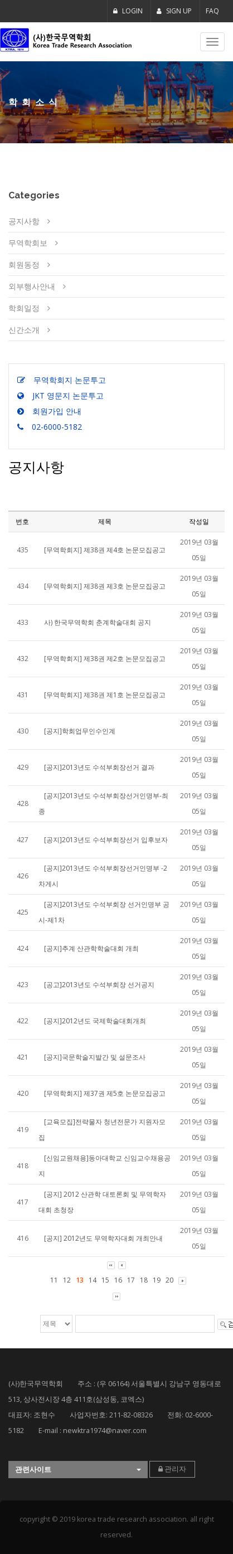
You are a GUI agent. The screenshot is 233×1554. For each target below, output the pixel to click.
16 (118, 1280)
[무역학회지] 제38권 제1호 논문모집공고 (105, 695)
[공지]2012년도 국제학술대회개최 (95, 1021)
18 (144, 1280)
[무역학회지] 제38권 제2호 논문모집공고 (105, 658)
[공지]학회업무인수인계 (79, 731)
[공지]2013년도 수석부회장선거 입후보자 (106, 839)
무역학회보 (27, 242)
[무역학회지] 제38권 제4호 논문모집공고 (105, 550)
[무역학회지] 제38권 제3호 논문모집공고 (105, 586)
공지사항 (24, 221)
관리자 (172, 1469)
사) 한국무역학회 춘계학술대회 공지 (97, 622)
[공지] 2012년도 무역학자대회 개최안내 (103, 1238)
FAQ (212, 11)
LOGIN (128, 11)
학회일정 (24, 308)
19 (157, 1280)
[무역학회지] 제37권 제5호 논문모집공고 (105, 1093)
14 (92, 1280)
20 (169, 1280)
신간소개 (24, 329)
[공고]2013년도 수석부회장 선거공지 (99, 984)
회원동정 (24, 264)
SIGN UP (174, 11)
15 (105, 1280)
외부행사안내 (31, 286)
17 (131, 1280)
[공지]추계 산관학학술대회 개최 (91, 948)
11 (54, 1280)
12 (67, 1280)
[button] (78, 1469)
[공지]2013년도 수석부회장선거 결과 (99, 767)
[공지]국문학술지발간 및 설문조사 (94, 1057)
